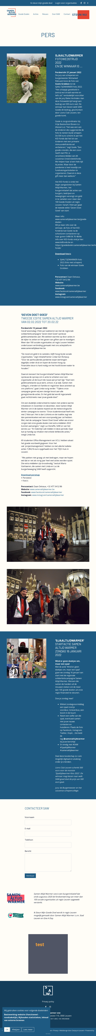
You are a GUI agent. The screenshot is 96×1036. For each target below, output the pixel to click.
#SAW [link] (75, 744)
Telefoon (29, 839)
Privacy (55, 1030)
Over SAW (56, 14)
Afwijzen (16, 1029)
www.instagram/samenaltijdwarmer (71, 297)
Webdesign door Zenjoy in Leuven (72, 1030)
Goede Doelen (23, 14)
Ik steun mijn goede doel (41, 3)
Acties (35, 14)
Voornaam (29, 817)
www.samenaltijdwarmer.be (67, 285)
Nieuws (45, 14)
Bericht (28, 851)
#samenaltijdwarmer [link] (69, 750)
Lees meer (28, 1029)
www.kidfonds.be (62, 242)
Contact (67, 14)
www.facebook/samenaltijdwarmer (70, 291)
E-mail (27, 828)
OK (7, 1029)
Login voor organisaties (66, 3)
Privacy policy (48, 1001)
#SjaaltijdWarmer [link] (68, 747)
